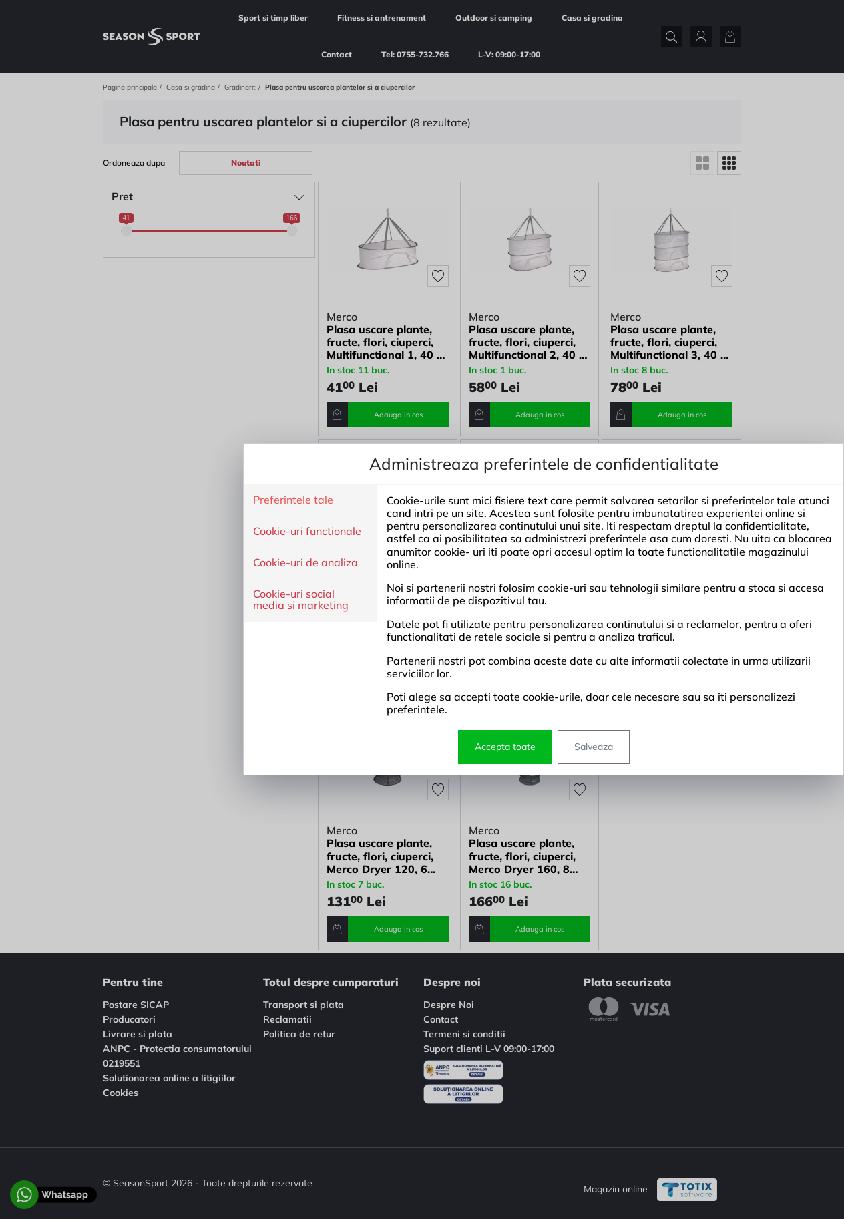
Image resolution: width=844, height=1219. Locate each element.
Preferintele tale (172, 500)
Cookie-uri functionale (186, 532)
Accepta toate (383, 747)
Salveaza (472, 747)
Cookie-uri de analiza (184, 563)
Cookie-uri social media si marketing (179, 600)
